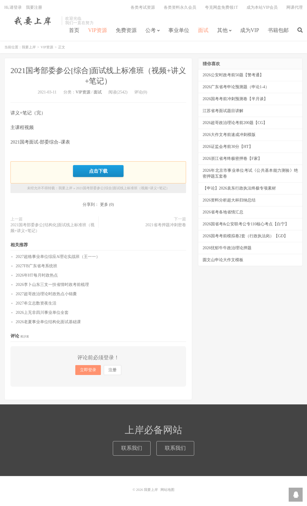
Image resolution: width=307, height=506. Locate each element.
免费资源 (126, 30)
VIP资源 (97, 30)
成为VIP (249, 30)
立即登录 (88, 370)
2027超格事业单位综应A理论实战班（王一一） (58, 256)
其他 (222, 30)
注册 (112, 370)
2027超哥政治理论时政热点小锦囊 (46, 294)
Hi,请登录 (13, 7)
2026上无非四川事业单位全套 (42, 312)
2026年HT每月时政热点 (37, 275)
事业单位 (178, 30)
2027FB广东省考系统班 (36, 266)
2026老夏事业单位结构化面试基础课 (48, 322)
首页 (74, 30)
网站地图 (167, 490)
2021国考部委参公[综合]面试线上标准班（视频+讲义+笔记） (122, 188)
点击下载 (98, 171)
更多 (104, 204)
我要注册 (34, 7)
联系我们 (131, 448)
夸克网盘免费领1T (221, 7)
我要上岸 (31, 20)
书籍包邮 (278, 30)
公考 (150, 30)
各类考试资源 (143, 7)
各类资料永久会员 (180, 7)
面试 (203, 30)
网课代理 (294, 7)
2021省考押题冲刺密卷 (165, 225)
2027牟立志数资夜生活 (36, 303)
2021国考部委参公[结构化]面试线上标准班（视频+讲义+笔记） (52, 228)
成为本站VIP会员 (262, 7)
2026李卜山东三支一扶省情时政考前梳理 (52, 284)
